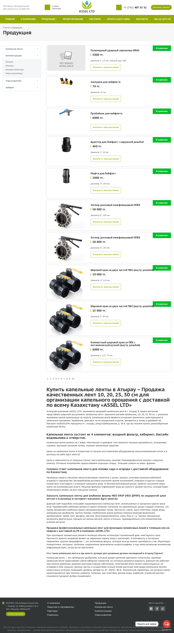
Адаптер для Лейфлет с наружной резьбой (117, 141)
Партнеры (95, 19)
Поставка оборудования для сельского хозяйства (16, 7)
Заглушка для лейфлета (105, 81)
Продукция (49, 19)
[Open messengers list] (166, 624)
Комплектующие (14, 55)
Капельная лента (14, 49)
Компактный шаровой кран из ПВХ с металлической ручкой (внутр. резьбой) (115, 344)
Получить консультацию (106, 67)
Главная (10, 19)
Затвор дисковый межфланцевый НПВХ (115, 205)
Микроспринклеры (14, 73)
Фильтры (10, 66)
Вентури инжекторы (15, 69)
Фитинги (9, 62)
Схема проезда (56, 7)
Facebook (157, 608)
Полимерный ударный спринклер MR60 (115, 50)
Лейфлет (10, 87)
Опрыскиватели (13, 81)
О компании (28, 19)
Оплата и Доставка (118, 19)
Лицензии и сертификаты (60, 607)
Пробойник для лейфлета (106, 113)
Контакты (142, 19)
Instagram (151, 608)
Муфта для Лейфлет (103, 173)
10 (73, 378)
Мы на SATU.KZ (162, 19)
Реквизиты (52, 615)
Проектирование (73, 19)
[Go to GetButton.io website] (167, 630)
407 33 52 (135, 7)
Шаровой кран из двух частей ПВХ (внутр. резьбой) (122, 270)
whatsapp (163, 608)
